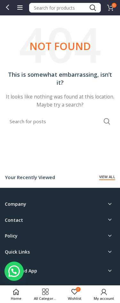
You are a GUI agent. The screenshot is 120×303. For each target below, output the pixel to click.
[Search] (65, 8)
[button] (14, 271)
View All (107, 176)
